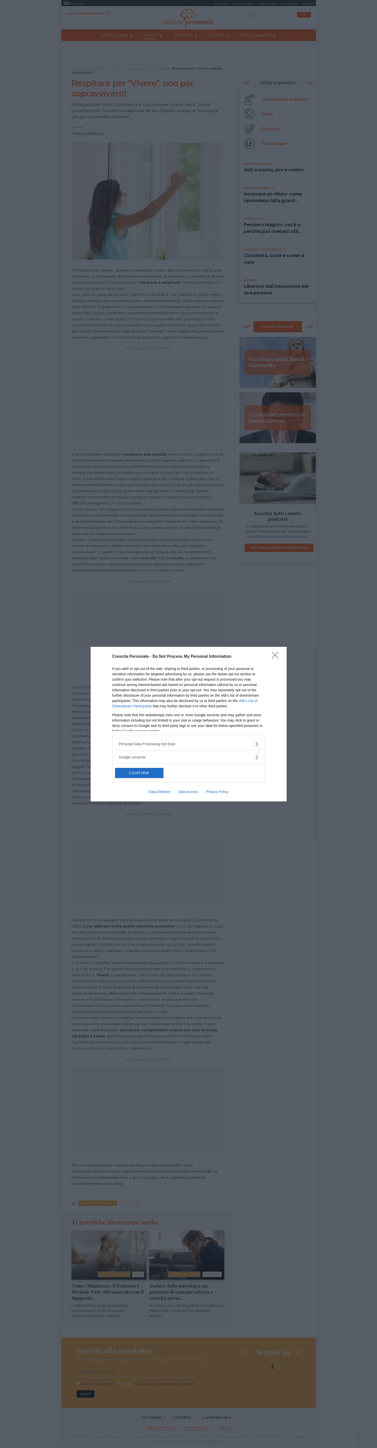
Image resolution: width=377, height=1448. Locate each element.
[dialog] (189, 724)
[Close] (277, 657)
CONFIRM (139, 773)
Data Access (188, 792)
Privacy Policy (217, 792)
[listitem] (188, 744)
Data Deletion (160, 792)
